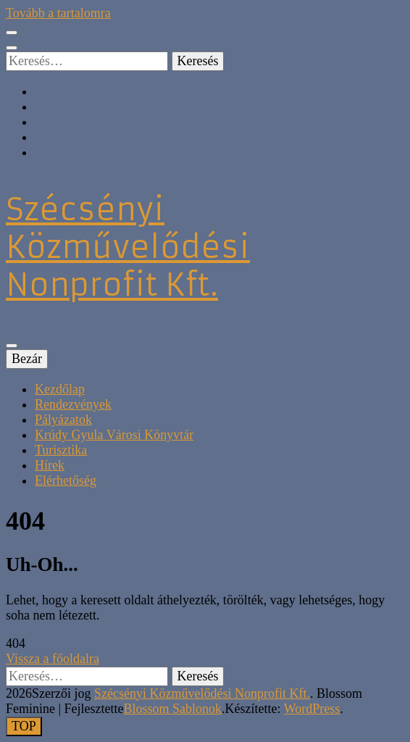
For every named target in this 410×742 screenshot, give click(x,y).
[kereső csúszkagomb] (11, 48)
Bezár (27, 358)
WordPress (312, 708)
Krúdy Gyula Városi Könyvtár (114, 435)
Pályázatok (63, 419)
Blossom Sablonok (173, 708)
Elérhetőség (65, 480)
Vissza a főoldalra (52, 658)
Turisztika (61, 450)
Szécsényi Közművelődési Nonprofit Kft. (128, 247)
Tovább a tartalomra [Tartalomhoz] (58, 13)
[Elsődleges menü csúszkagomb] (11, 345)
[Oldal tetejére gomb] (24, 726)
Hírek (49, 465)
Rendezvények (73, 404)
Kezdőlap (60, 389)
